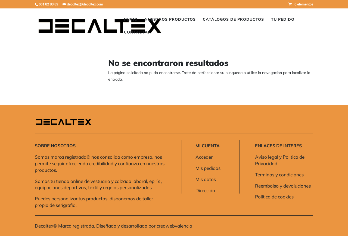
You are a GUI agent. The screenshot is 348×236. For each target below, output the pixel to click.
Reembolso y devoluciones (283, 186)
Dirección (205, 190)
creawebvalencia (174, 226)
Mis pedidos (207, 168)
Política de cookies (274, 197)
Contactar (137, 32)
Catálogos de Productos (233, 19)
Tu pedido (282, 19)
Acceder (204, 157)
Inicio (131, 19)
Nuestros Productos (170, 19)
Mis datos (205, 179)
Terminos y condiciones (279, 174)
